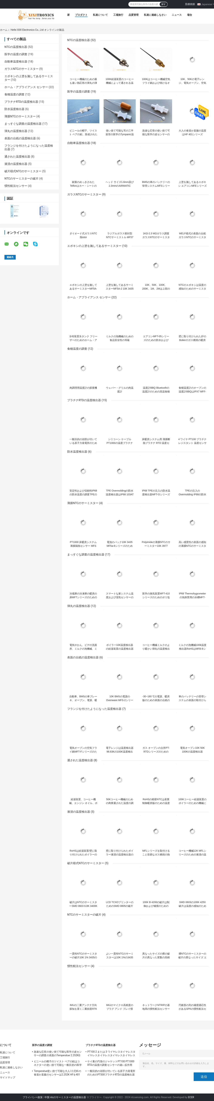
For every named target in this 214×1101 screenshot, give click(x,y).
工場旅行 (118, 14)
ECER (191, 1097)
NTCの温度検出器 (15, 47)
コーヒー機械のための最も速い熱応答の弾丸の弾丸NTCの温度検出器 (83, 83)
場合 (189, 14)
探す (163, 4)
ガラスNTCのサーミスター (21, 69)
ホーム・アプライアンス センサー (26, 87)
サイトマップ (7, 1077)
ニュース (177, 14)
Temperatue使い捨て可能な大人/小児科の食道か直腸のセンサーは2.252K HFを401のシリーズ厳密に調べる (57, 1073)
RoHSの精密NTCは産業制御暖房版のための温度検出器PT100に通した (156, 803)
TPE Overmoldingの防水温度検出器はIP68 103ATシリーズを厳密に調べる (120, 494)
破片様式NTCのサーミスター (22, 171)
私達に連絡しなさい (155, 14)
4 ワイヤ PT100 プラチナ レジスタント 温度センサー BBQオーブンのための (192, 443)
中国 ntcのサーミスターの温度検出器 (65, 1097)
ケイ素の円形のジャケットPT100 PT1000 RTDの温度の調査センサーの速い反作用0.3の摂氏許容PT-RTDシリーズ (110, 1063)
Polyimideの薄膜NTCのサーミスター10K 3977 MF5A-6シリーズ (156, 546)
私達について (100, 14)
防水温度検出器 (14, 109)
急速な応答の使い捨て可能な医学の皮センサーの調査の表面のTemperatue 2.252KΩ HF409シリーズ (58, 1054)
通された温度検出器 (17, 156)
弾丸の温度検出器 (15, 131)
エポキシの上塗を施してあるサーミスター (94, 246)
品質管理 (134, 14)
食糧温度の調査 (14, 94)
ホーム (3, 29)
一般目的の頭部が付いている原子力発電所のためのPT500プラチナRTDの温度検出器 (111, 1073)
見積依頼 (190, 4)
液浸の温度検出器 (15, 164)
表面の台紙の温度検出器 (20, 138)
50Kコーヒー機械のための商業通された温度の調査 (119, 803)
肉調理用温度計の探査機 (83, 387)
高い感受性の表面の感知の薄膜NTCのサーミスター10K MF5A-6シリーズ (192, 546)
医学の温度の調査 (15, 54)
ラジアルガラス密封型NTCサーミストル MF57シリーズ (119, 237)
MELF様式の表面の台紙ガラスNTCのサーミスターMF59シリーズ (192, 237)
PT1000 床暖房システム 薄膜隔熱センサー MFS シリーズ (83, 546)
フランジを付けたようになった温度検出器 (94, 709)
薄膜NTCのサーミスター (20, 116)
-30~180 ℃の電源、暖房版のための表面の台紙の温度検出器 (156, 700)
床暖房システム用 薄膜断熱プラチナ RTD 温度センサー (156, 443)
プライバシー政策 (33, 1097)
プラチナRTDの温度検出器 (21, 101)
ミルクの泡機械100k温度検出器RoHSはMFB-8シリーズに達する (192, 649)
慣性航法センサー (15, 186)
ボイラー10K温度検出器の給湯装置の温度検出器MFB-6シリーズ (119, 649)
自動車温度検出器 (15, 61)
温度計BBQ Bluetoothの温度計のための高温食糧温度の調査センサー (156, 391)
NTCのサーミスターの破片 (21, 178)
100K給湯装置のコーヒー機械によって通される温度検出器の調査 (120, 83)
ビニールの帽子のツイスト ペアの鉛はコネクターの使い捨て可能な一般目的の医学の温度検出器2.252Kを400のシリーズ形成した (58, 1063)
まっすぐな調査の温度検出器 (23, 123)
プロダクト (81, 14)
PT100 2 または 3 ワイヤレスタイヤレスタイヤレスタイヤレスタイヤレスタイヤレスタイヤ (111, 1054)
